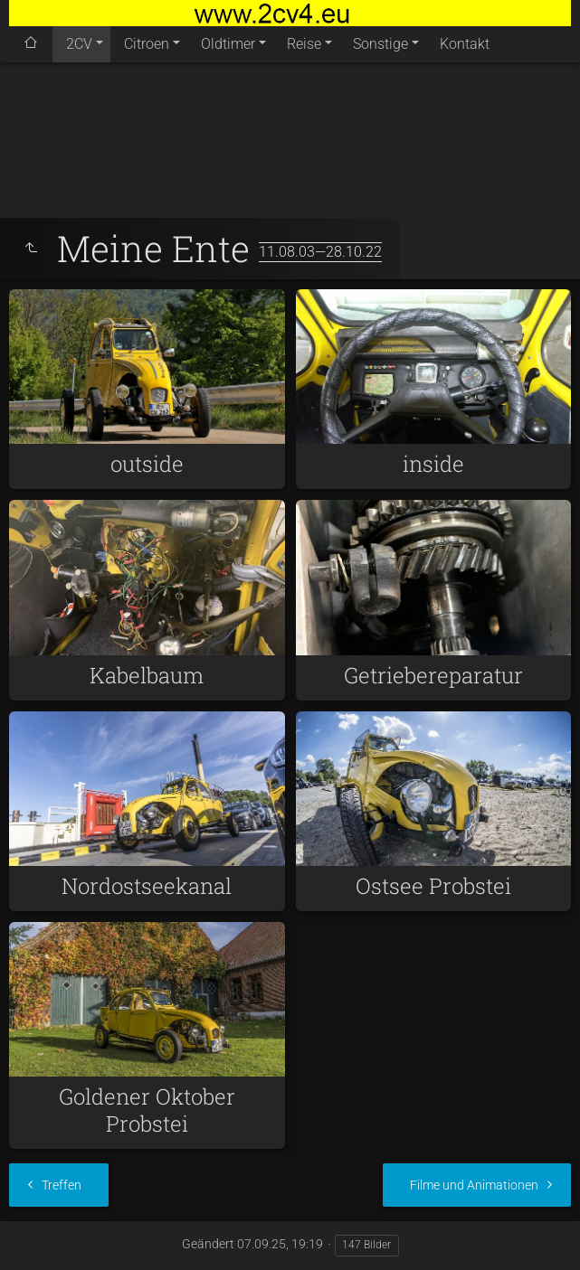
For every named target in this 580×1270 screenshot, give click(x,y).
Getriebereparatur (433, 675)
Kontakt (465, 43)
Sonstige (380, 43)
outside (147, 463)
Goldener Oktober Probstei (147, 1110)
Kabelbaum (147, 675)
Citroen (146, 43)
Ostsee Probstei (433, 885)
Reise (304, 43)
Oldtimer (228, 43)
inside (433, 463)
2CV (79, 43)
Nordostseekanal (147, 885)
